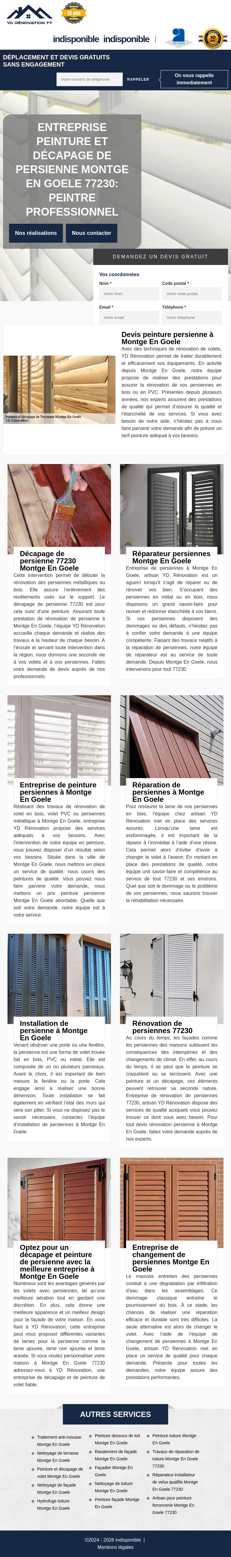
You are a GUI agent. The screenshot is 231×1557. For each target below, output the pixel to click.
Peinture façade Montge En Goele (117, 1503)
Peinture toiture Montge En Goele (174, 1439)
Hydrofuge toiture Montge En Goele (53, 1505)
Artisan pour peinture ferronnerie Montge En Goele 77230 (173, 1505)
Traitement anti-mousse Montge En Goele (59, 1441)
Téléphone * (174, 307)
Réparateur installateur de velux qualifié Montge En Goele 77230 (175, 1482)
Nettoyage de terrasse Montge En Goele (58, 1457)
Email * (106, 307)
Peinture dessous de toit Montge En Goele (117, 1439)
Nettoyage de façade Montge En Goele (56, 1489)
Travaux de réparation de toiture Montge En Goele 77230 (175, 1458)
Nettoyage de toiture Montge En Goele (114, 1487)
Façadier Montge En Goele (114, 1471)
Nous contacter (91, 233)
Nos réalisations (36, 233)
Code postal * (175, 283)
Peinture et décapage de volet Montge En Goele (60, 1473)
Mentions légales (115, 1547)
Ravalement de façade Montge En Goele (116, 1455)
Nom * (105, 283)
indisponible (76, 39)
